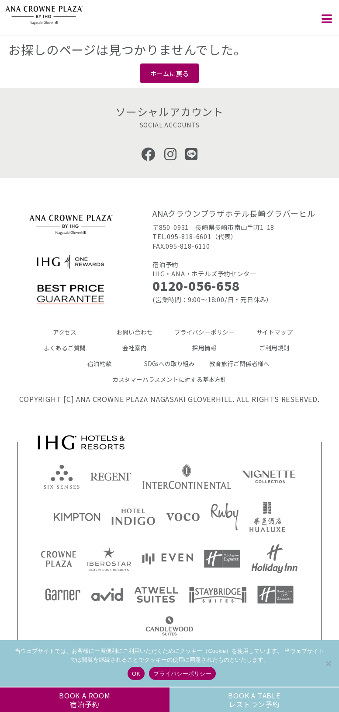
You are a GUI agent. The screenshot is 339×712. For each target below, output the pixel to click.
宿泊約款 (99, 363)
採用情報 (204, 347)
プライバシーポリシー (204, 332)
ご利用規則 (274, 347)
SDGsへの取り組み (169, 363)
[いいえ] (328, 663)
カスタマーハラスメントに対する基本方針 (169, 379)
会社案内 (134, 347)
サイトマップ (274, 332)
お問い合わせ (135, 332)
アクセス (64, 332)
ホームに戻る (169, 73)
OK (136, 673)
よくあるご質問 (65, 347)
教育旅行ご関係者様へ (239, 363)
